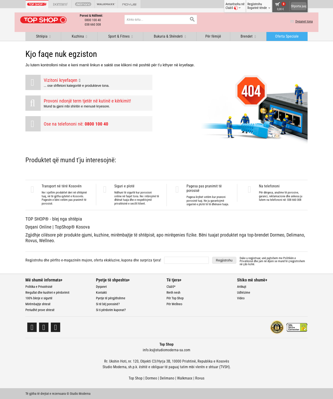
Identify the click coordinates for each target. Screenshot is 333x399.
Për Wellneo (174, 304)
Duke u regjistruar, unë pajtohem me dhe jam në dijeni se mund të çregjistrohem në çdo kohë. (272, 260)
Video (241, 298)
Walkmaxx (184, 378)
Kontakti (101, 292)
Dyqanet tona (299, 21)
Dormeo (151, 378)
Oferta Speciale (287, 36)
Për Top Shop (175, 298)
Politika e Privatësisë (38, 286)
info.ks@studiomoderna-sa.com (166, 350)
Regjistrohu (224, 260)
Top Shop (136, 378)
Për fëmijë (213, 36)
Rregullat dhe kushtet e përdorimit (47, 292)
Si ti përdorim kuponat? (111, 310)
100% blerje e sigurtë (38, 298)
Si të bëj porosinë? (108, 304)
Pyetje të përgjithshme (110, 298)
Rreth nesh (173, 292)
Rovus (199, 378)
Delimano (167, 378)
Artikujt (241, 286)
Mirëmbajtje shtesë (38, 304)
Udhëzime (243, 292)
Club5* (170, 286)
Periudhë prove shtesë (40, 310)
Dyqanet (101, 286)
